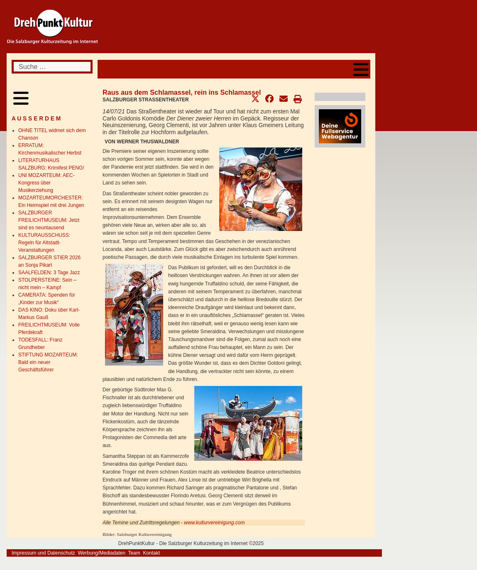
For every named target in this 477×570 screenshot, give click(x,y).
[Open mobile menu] (361, 69)
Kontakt (151, 553)
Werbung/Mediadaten (101, 553)
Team (134, 553)
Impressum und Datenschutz (43, 553)
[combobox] (52, 66)
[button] (255, 99)
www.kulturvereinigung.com (214, 523)
